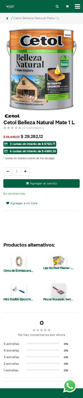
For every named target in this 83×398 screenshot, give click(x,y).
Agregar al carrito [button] (41, 183)
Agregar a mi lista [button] (21, 203)
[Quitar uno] (7, 171)
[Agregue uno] (25, 171)
